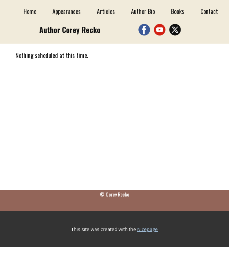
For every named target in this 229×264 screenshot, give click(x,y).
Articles (106, 11)
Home (29, 11)
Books (177, 11)
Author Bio (143, 11)
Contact (209, 11)
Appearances (66, 11)
